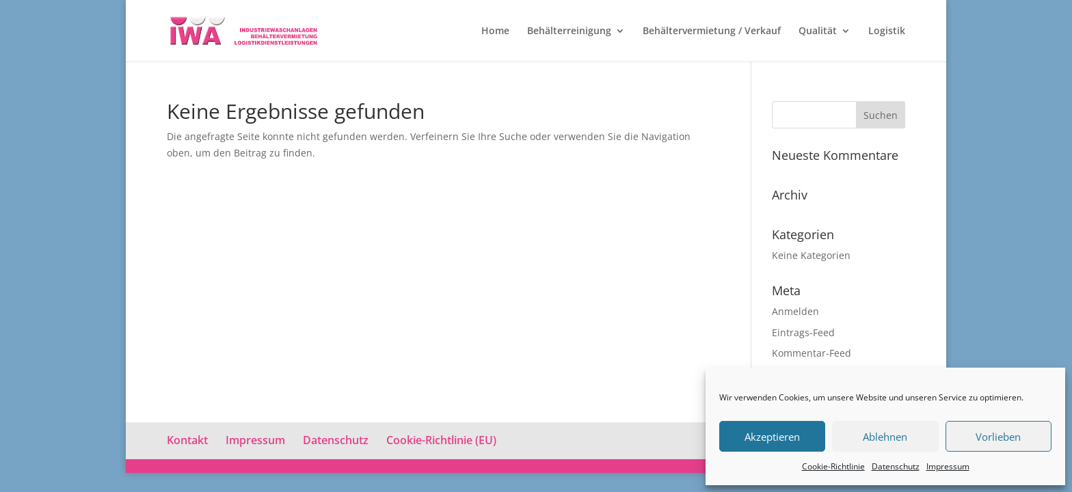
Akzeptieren (772, 436)
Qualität (818, 31)
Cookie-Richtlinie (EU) (441, 440)
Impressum (947, 466)
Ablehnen (885, 436)
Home (495, 31)
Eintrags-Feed (803, 332)
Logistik (886, 31)
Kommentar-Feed (811, 352)
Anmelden (795, 311)
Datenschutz (896, 466)
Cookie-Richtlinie (833, 466)
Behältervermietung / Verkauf (712, 31)
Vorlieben (998, 436)
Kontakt (187, 440)
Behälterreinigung (569, 31)
